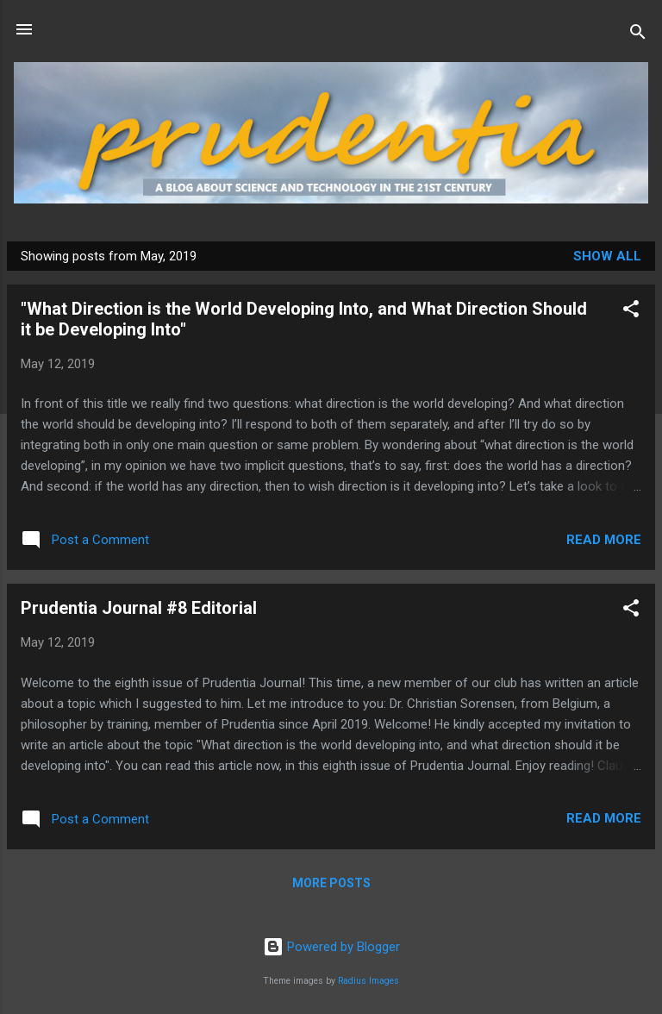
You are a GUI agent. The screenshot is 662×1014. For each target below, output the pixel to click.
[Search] (638, 35)
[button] (631, 311)
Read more (603, 540)
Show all (607, 256)
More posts (331, 883)
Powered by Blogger (331, 947)
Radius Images (368, 980)
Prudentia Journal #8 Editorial (139, 608)
